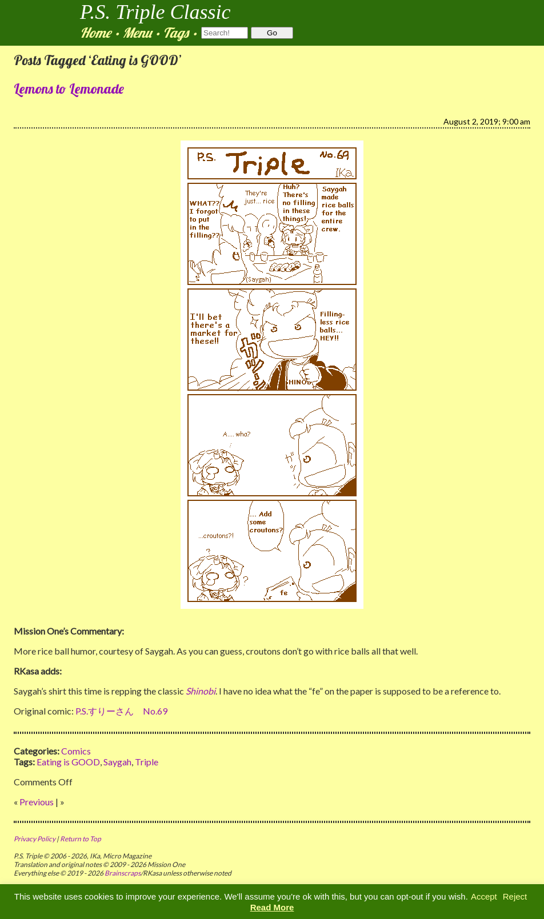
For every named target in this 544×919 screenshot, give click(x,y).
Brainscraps (123, 873)
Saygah (117, 761)
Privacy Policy (34, 838)
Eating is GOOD (68, 761)
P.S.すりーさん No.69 (121, 710)
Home (95, 32)
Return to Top (80, 838)
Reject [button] (515, 896)
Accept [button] (484, 896)
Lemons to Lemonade (69, 88)
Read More (272, 907)
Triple (146, 761)
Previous (36, 801)
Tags (176, 32)
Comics (76, 750)
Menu (136, 32)
